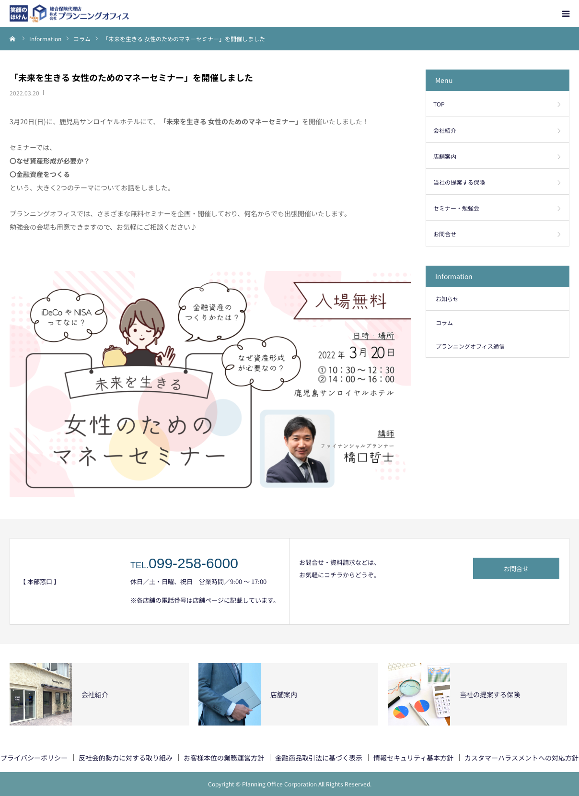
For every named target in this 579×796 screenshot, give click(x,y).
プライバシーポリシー (34, 757)
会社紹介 (444, 130)
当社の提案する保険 (459, 182)
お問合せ (444, 234)
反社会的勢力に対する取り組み (126, 757)
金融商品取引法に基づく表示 (318, 757)
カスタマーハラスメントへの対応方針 (521, 757)
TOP (439, 104)
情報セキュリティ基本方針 (413, 757)
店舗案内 (444, 156)
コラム (444, 322)
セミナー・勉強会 (456, 208)
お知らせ (447, 298)
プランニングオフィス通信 (470, 346)
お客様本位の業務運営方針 (224, 757)
